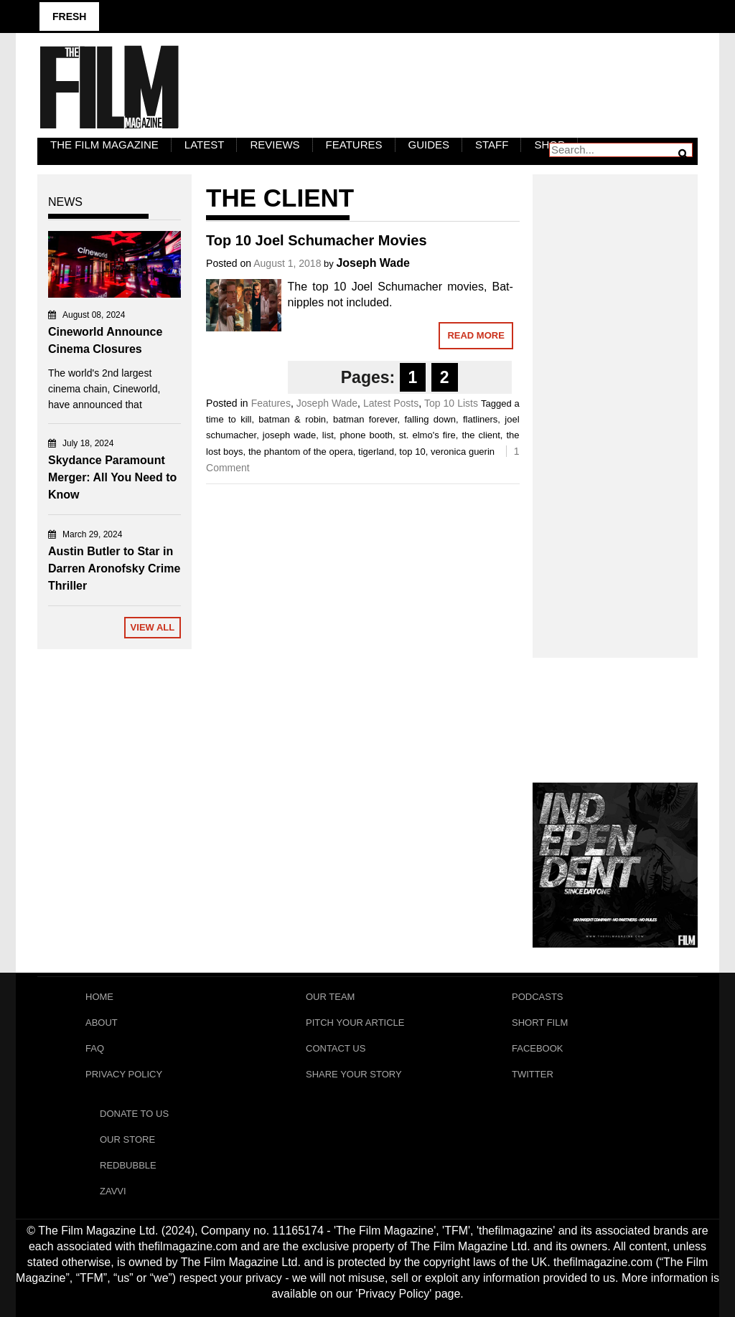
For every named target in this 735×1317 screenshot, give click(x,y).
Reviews (274, 144)
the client (481, 435)
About (101, 1022)
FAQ (94, 1048)
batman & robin (292, 419)
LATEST (204, 144)
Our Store (127, 1139)
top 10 (412, 451)
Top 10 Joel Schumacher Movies (316, 240)
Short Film (540, 1022)
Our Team (330, 996)
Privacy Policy (123, 1074)
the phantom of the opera (300, 451)
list (328, 435)
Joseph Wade (373, 263)
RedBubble (128, 1165)
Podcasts (537, 996)
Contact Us (335, 1048)
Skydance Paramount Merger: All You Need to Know (112, 477)
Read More (475, 335)
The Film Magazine (104, 144)
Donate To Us (134, 1113)
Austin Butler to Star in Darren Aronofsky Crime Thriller (114, 568)
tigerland (376, 451)
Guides (429, 144)
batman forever (365, 419)
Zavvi (113, 1191)
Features (354, 144)
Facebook (537, 1048)
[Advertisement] (615, 400)
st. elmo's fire (427, 435)
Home (99, 996)
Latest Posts (390, 403)
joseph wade (289, 435)
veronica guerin (463, 451)
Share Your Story (354, 1074)
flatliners (480, 419)
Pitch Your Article (355, 1022)
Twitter (532, 1074)
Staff (491, 144)
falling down (430, 419)
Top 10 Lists (451, 403)
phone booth (366, 435)
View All (153, 627)
